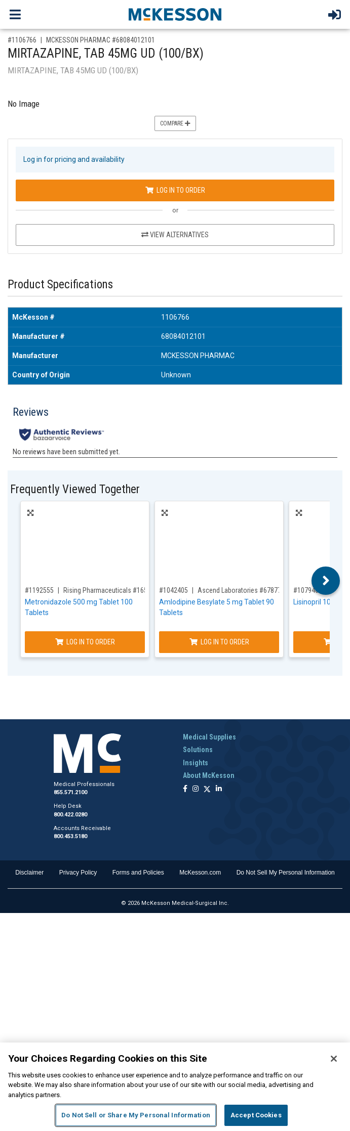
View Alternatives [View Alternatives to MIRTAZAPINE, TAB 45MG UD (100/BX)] (175, 235)
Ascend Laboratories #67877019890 (250, 590)
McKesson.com (200, 872)
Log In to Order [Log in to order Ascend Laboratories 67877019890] (219, 642)
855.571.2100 (70, 792)
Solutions (198, 750)
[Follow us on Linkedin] (219, 789)
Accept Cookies (256, 1115)
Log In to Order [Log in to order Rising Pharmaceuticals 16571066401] (85, 642)
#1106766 (22, 40)
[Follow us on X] (207, 789)
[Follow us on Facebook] (185, 789)
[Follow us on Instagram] (195, 789)
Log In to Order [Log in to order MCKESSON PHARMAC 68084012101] (175, 190)
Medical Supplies (209, 737)
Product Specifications (60, 284)
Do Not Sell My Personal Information (286, 872)
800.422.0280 (70, 814)
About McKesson (209, 775)
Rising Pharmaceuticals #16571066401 (119, 590)
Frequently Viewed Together (75, 489)
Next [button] (326, 580)
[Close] (334, 1059)
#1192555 (39, 590)
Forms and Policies (138, 872)
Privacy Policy (78, 872)
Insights (195, 763)
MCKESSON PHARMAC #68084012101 (100, 40)
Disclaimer (29, 872)
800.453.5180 (70, 836)
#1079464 (307, 590)
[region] (175, 1086)
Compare (175, 123)
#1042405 (173, 590)
